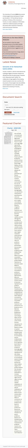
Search (8, 112)
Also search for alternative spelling (14, 107)
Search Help (16, 112)
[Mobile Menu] (24, 8)
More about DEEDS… (8, 29)
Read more (5, 88)
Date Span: (7, 109)
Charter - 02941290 (14, 128)
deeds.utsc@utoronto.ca (10, 55)
